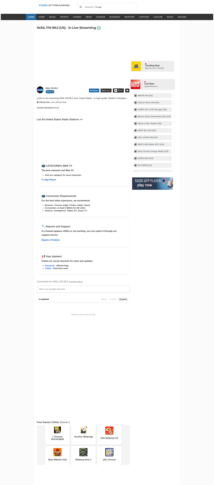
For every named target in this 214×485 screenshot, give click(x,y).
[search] (106, 7)
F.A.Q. (79, 442)
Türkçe (143, 453)
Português (133, 453)
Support (71, 442)
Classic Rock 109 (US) (148, 102)
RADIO (170, 17)
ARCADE (182, 17)
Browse (107, 90)
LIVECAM (157, 17)
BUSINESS (115, 17)
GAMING (77, 17)
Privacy (106, 442)
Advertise (123, 442)
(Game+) (65, 332)
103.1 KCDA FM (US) (147, 137)
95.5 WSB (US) (144, 165)
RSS (40, 442)
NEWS (89, 17)
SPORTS (64, 17)
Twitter (48, 268)
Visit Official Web (58, 102)
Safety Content (45, 445)
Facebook (49, 265)
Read (57, 108)
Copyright (97, 442)
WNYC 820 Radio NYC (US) (150, 144)
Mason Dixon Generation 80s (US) (154, 116)
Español (102, 453)
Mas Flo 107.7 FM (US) (154, 68)
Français (92, 453)
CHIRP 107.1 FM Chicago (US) (152, 109)
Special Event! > (151, 86)
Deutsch (112, 453)
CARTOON (144, 17)
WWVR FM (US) (145, 95)
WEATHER (129, 17)
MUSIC (52, 17)
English (74, 453)
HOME (42, 17)
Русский (122, 453)
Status (56, 445)
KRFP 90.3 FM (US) (146, 130)
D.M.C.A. (87, 442)
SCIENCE (100, 17)
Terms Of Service (49, 442)
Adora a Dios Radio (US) (149, 123)
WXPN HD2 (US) (145, 158)
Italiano (83, 453)
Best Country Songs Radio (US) (152, 151)
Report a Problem (50, 240)
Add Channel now (105, 422)
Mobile (114, 442)
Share (118, 90)
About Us (63, 442)
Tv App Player (48, 180)
